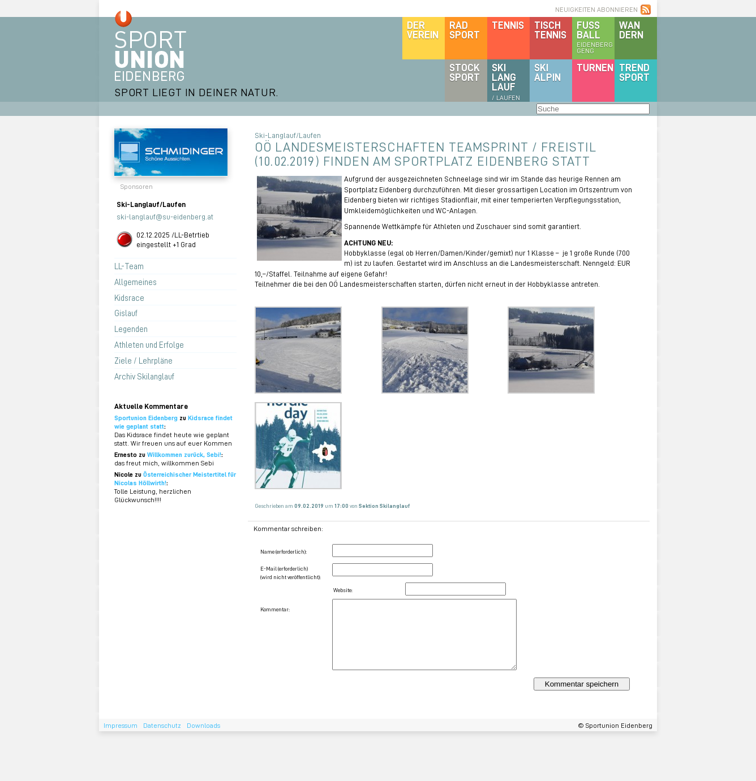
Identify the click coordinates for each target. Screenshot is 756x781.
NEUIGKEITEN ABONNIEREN (596, 9)
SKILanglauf (506, 81)
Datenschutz (162, 725)
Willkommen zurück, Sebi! (184, 454)
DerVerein (423, 30)
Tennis (508, 25)
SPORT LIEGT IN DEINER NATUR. (196, 92)
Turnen (595, 67)
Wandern (631, 30)
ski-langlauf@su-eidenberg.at (165, 216)
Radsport (464, 30)
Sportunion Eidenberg (146, 417)
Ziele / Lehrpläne (143, 360)
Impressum (121, 725)
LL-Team (129, 266)
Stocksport (464, 72)
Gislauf (126, 313)
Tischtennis (550, 30)
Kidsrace (129, 297)
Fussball (596, 37)
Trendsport (634, 72)
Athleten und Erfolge (149, 344)
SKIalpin (547, 72)
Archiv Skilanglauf (144, 376)
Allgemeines (135, 282)
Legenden (131, 328)
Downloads (203, 725)
